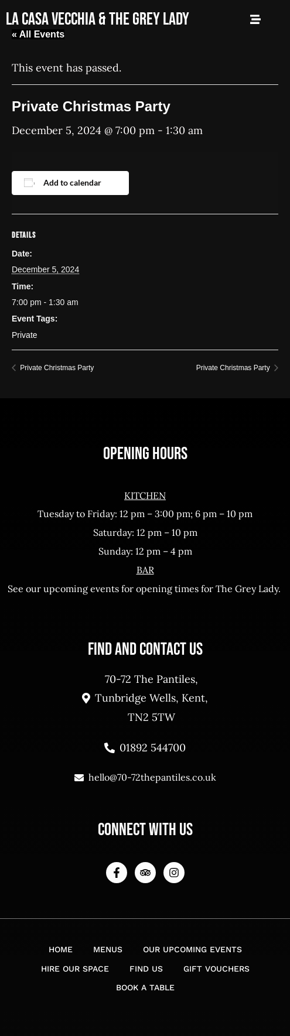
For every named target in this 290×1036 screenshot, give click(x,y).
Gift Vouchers (216, 968)
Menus (107, 949)
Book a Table (145, 987)
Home (61, 949)
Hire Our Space (75, 968)
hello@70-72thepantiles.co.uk (145, 777)
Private (24, 335)
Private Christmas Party (56, 368)
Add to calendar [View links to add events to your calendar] (72, 182)
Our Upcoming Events (192, 949)
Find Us (146, 968)
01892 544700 (145, 747)
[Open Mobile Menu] (255, 19)
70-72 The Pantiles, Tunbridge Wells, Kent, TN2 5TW (145, 698)
